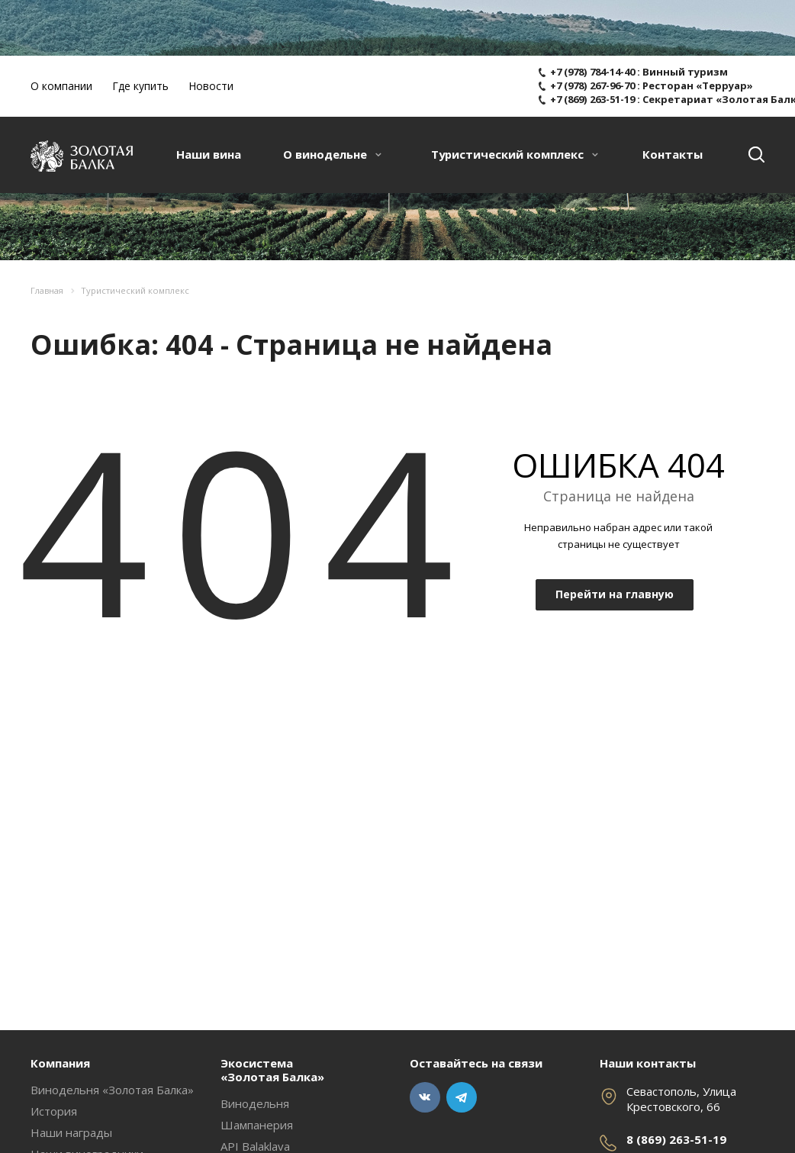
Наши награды (71, 1132)
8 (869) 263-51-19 (676, 1139)
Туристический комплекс (514, 154)
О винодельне (332, 154)
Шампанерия (256, 1124)
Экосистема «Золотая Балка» (272, 1069)
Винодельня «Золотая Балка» (112, 1089)
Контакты (672, 154)
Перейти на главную (614, 594)
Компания (60, 1063)
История (54, 1111)
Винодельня (254, 1103)
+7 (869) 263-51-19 (592, 99)
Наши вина (208, 154)
